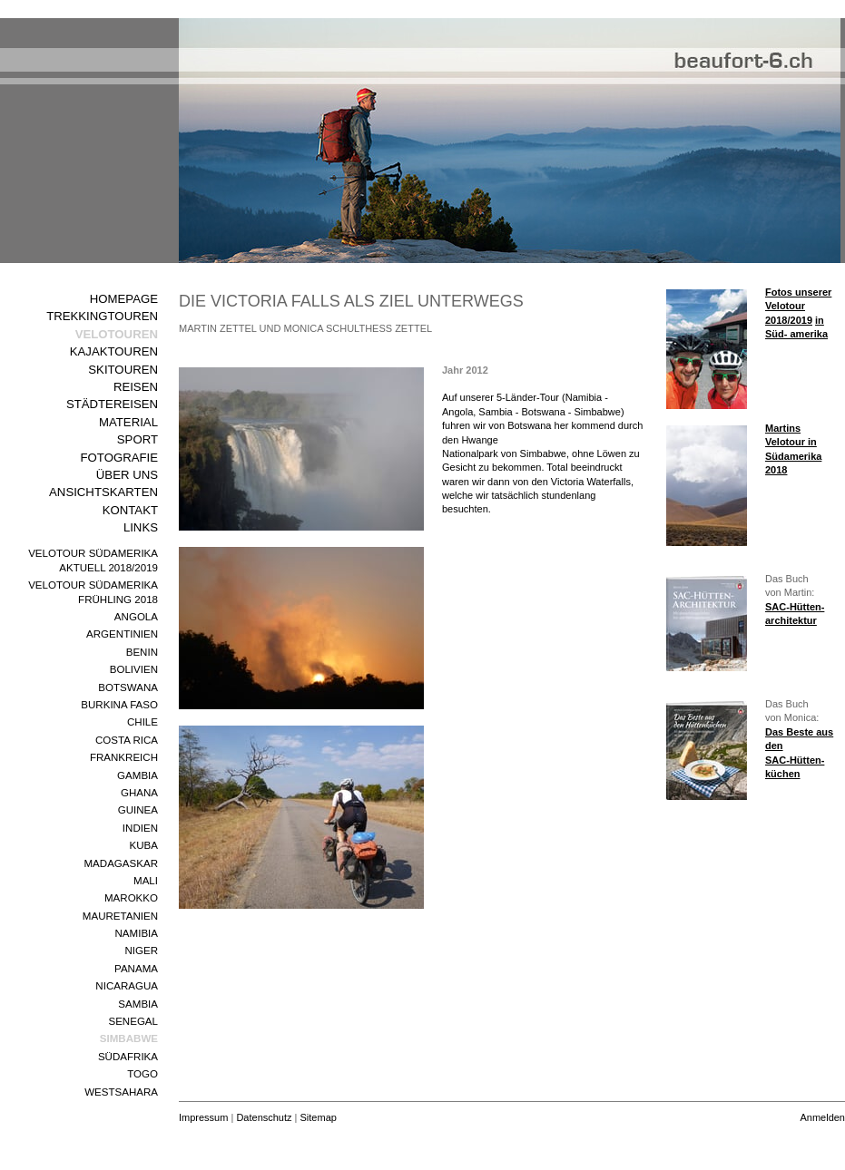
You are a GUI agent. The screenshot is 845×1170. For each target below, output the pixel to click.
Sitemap (318, 1117)
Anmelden (822, 1117)
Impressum (203, 1117)
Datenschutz (263, 1117)
